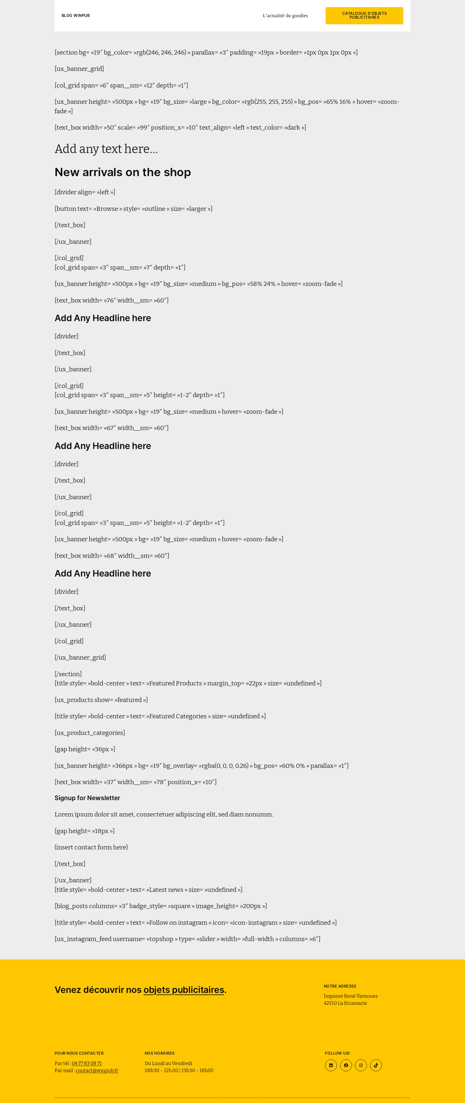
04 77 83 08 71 (87, 1063)
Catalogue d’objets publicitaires (364, 15)
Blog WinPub (76, 15)
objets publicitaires (184, 989)
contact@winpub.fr (97, 1070)
